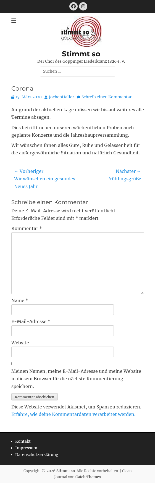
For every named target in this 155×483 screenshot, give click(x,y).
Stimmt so (81, 53)
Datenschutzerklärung (36, 454)
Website (20, 342)
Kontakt (23, 441)
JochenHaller (61, 96)
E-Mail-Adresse (30, 321)
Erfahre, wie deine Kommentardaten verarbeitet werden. (73, 414)
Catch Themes (88, 477)
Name (19, 300)
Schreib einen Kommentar (107, 96)
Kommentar (26, 228)
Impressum (26, 447)
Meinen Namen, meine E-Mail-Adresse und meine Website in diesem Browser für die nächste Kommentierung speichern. (76, 378)
